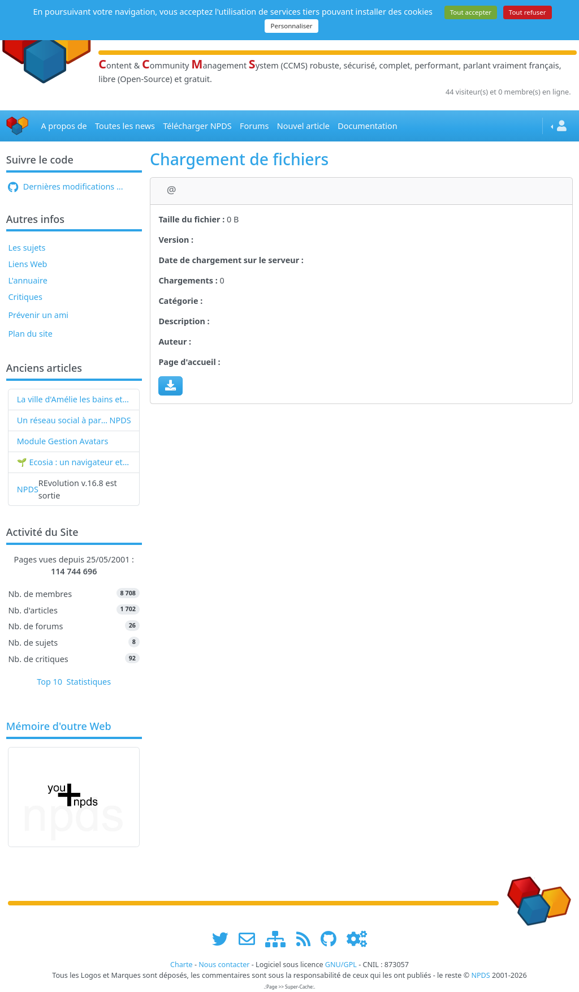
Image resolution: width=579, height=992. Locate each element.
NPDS (120, 420)
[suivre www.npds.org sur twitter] (224, 938)
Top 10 (49, 681)
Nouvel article (303, 126)
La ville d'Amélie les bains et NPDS (74, 399)
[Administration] (357, 938)
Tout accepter (470, 12)
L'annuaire (27, 280)
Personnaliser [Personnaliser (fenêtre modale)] (291, 26)
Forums (254, 126)
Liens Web (27, 264)
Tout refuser (527, 12)
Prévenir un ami (38, 315)
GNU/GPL (341, 964)
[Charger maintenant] (170, 386)
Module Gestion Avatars (63, 441)
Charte (181, 964)
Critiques (25, 296)
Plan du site (30, 333)
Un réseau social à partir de (63, 420)
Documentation (367, 126)
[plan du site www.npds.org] (279, 938)
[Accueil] (17, 126)
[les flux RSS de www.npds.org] (307, 938)
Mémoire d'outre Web (58, 726)
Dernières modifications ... (65, 186)
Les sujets (26, 247)
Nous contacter (223, 964)
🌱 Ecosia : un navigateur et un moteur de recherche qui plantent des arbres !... (74, 462)
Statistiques (89, 681)
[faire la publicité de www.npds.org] (251, 938)
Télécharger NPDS (197, 126)
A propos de (64, 126)
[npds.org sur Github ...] (332, 938)
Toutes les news (125, 126)
